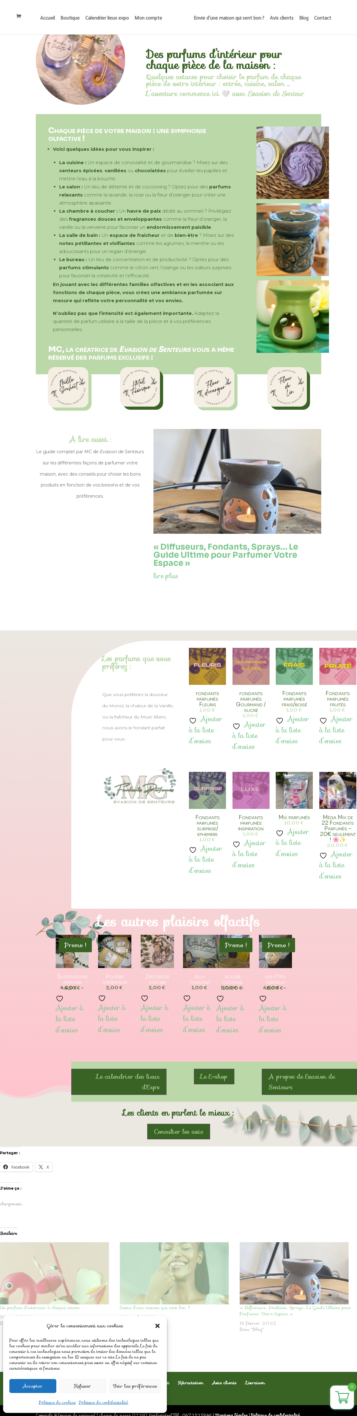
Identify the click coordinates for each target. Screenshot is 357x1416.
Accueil (48, 18)
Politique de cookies (57, 1402)
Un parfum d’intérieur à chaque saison (40, 1307)
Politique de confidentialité (103, 1402)
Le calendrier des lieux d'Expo (128, 1082)
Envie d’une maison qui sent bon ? (228, 18)
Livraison (255, 1382)
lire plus (165, 576)
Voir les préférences (135, 1386)
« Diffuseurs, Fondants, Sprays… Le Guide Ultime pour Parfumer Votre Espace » (225, 555)
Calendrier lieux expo (107, 18)
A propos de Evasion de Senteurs (302, 1082)
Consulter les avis (178, 1132)
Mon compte (149, 18)
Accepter (33, 1386)
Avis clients (281, 18)
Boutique (70, 18)
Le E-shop (214, 1077)
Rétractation (190, 1382)
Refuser (82, 1386)
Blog (303, 18)
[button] (157, 1326)
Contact (322, 18)
